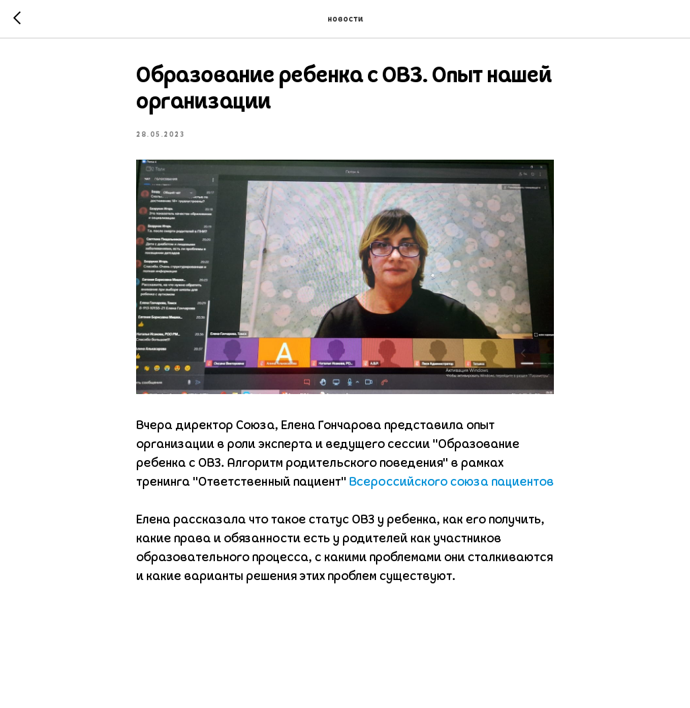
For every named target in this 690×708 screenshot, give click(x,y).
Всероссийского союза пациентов (451, 482)
